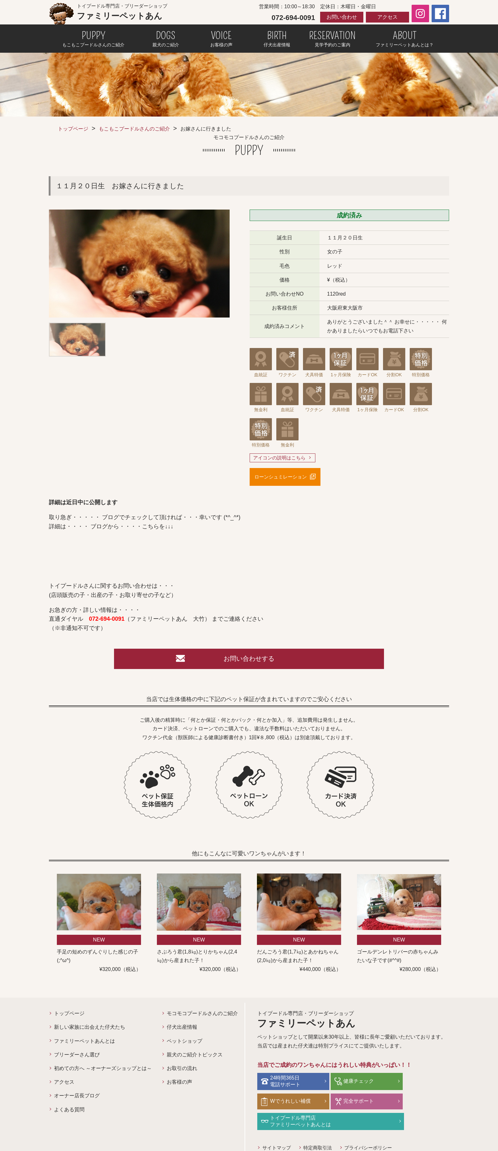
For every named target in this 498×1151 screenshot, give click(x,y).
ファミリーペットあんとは (84, 1043)
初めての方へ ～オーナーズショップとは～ (103, 1071)
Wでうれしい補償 (419, 1083)
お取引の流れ (182, 1071)
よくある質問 (69, 1112)
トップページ (73, 128)
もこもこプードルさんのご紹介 (134, 128)
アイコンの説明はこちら (281, 458)
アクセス (387, 17)
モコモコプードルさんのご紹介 (202, 1016)
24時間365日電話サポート (287, 1083)
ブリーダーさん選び (77, 1057)
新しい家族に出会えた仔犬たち (89, 1030)
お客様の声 (179, 1084)
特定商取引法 (321, 1129)
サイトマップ (277, 1129)
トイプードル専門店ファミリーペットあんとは (365, 1103)
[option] (139, 264)
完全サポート (287, 1103)
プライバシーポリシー (374, 1129)
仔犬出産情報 (182, 1030)
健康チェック (350, 1083)
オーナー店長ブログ (77, 1098)
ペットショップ (184, 1043)
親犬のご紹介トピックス (195, 1057)
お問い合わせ (341, 17)
